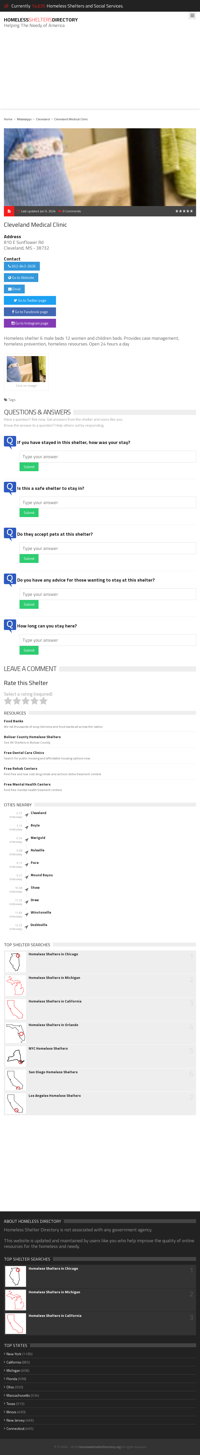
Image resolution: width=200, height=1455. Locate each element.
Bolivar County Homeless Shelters (32, 736)
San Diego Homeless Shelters (53, 1072)
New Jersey (16, 1420)
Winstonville (41, 912)
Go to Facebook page (30, 311)
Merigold (38, 837)
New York (14, 1354)
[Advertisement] (100, 72)
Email (14, 289)
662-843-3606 (22, 266)
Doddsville (38, 924)
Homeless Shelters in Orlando (53, 1024)
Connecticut (15, 1428)
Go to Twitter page (30, 300)
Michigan (13, 1370)
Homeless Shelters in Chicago (53, 954)
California (14, 1362)
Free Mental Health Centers (27, 784)
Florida (12, 1378)
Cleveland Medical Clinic (71, 119)
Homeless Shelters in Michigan (54, 977)
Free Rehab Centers (20, 768)
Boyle (35, 825)
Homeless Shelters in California (55, 1001)
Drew (35, 900)
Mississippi (24, 119)
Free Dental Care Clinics (24, 752)
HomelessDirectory (41, 20)
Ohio (10, 1387)
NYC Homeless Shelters (48, 1048)
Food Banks (13, 721)
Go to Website (21, 277)
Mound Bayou (42, 875)
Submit (29, 466)
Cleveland (43, 119)
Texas (11, 1403)
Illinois (11, 1412)
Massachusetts (18, 1395)
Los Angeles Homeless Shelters (55, 1095)
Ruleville (37, 850)
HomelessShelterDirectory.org (100, 1446)
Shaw (35, 887)
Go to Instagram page (29, 323)
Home (8, 119)
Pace (35, 862)
